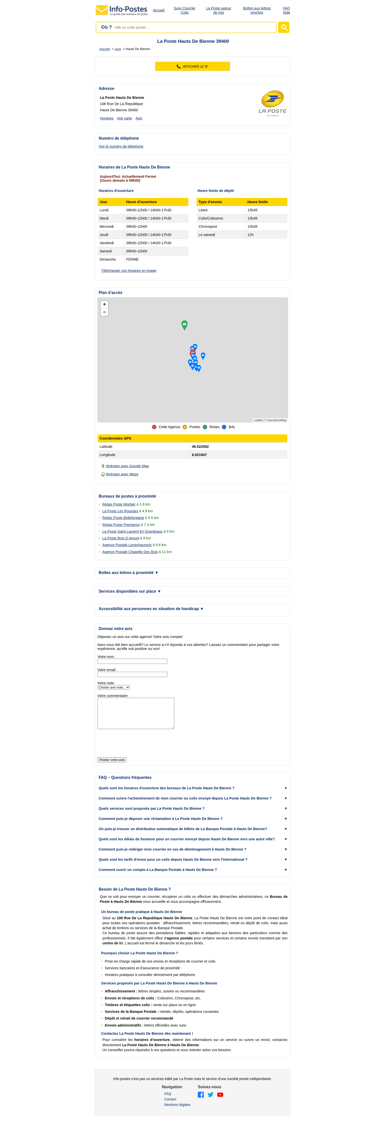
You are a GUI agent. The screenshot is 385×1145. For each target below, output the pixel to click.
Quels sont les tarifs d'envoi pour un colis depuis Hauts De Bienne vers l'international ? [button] (173, 865)
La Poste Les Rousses (120, 511)
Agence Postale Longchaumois (127, 545)
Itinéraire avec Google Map (127, 466)
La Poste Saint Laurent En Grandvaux (132, 531)
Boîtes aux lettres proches (257, 10)
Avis (138, 118)
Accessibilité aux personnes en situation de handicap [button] (151, 609)
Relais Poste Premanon (121, 525)
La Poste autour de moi (218, 10)
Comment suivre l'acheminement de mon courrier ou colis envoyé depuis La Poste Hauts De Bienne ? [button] (185, 804)
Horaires (106, 118)
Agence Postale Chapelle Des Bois (130, 552)
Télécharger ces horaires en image (128, 271)
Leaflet (258, 420)
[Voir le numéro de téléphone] (131, 146)
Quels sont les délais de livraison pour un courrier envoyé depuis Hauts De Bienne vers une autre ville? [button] (187, 845)
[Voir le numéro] (192, 66)
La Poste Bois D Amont (120, 538)
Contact (170, 1105)
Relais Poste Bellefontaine (123, 518)
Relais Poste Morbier (119, 504)
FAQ (167, 1100)
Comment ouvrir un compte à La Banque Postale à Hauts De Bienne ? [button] (158, 876)
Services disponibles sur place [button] (130, 591)
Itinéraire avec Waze (122, 474)
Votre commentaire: (112, 696)
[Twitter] (211, 1101)
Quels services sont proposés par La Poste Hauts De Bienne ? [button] (152, 814)
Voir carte (124, 118)
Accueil (159, 10)
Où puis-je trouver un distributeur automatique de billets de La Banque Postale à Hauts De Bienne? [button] (183, 835)
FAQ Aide (286, 10)
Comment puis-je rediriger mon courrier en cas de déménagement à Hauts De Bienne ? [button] (172, 855)
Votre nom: (106, 657)
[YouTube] (220, 1101)
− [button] (104, 312)
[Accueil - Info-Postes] (122, 15)
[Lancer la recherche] (283, 27)
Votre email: (106, 670)
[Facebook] (201, 1101)
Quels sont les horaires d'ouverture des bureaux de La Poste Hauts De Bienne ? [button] (166, 794)
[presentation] (135, 749)
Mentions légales (177, 1111)
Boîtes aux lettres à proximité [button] (129, 573)
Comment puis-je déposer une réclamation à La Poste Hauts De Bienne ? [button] (160, 825)
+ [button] (104, 304)
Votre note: (106, 683)
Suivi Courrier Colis (184, 10)
